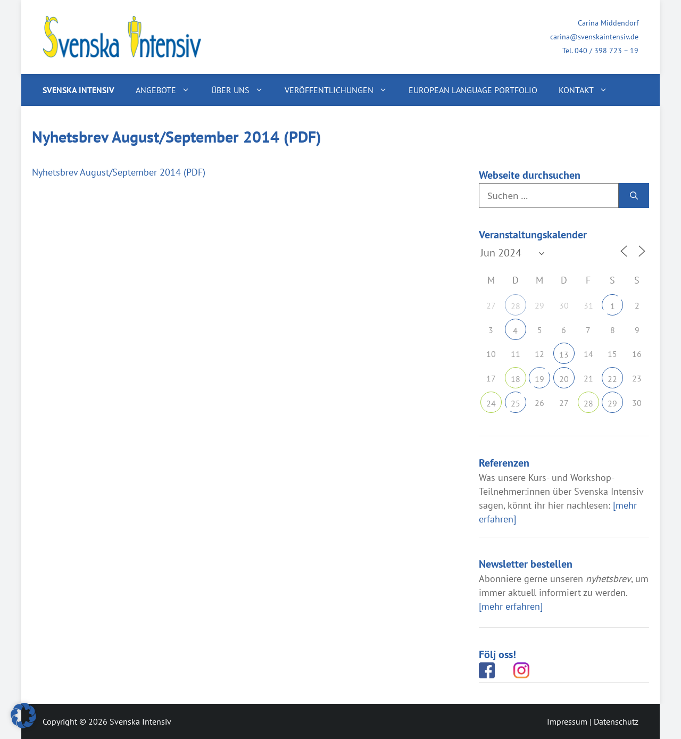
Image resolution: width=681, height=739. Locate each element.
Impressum (567, 721)
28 (515, 306)
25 (515, 403)
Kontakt (588, 90)
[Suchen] (634, 196)
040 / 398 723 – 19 (606, 50)
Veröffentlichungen (341, 90)
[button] (23, 715)
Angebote (168, 90)
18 (515, 378)
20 (564, 378)
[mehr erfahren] (511, 606)
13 (564, 354)
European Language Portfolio (473, 90)
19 (539, 378)
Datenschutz (616, 721)
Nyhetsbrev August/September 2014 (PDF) (118, 172)
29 (612, 403)
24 (491, 403)
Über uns (242, 90)
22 (612, 378)
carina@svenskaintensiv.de (594, 36)
